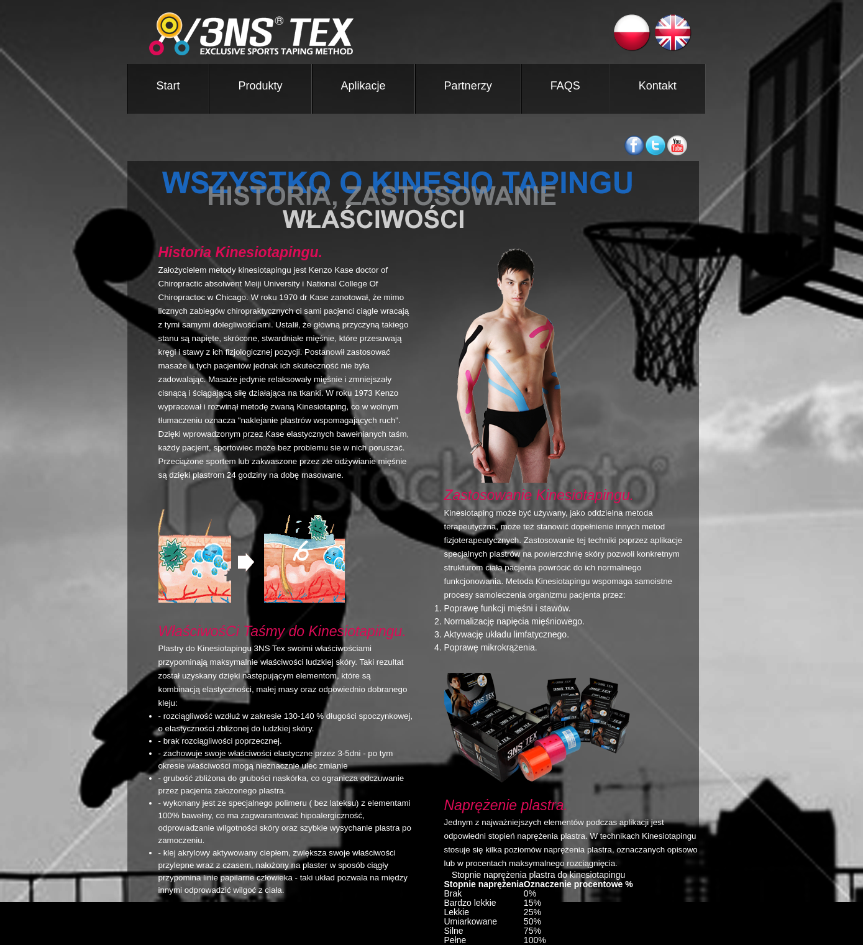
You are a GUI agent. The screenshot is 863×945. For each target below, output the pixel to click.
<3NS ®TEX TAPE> (355, 33)
